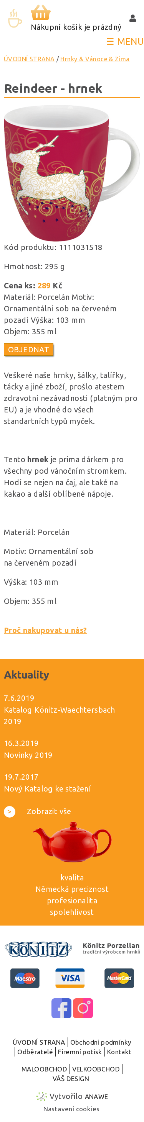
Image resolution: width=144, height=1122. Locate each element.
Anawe (96, 1096)
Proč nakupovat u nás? (45, 630)
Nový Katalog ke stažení (47, 788)
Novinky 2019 (28, 755)
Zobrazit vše (37, 811)
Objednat (28, 349)
